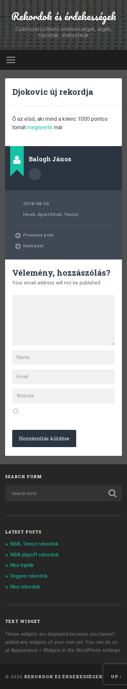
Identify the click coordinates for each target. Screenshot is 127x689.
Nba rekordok (25, 587)
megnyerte (39, 127)
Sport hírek (50, 214)
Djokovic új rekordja (52, 91)
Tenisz (71, 214)
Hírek (29, 214)
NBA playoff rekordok (34, 555)
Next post (33, 245)
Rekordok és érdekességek (63, 16)
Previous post (38, 235)
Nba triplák (22, 565)
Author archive (35, 174)
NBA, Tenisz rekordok (34, 544)
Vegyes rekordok (28, 576)
